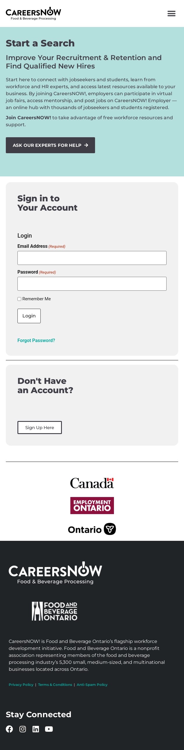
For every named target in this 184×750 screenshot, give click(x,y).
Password (36, 272)
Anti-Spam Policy (92, 684)
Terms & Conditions (55, 684)
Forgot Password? (36, 340)
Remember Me (36, 299)
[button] (171, 13)
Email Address (41, 246)
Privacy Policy (21, 684)
